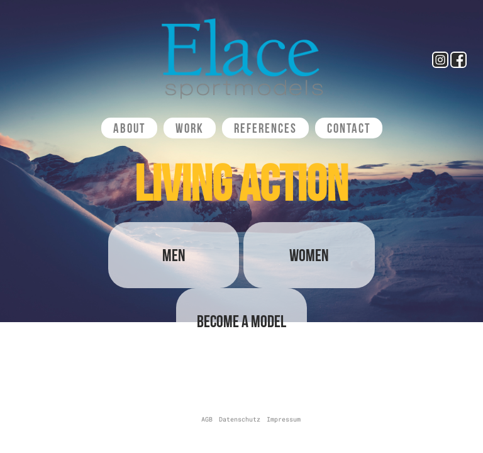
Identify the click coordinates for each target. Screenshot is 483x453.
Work (189, 128)
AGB (207, 419)
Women (309, 255)
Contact (348, 128)
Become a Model (241, 321)
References (265, 128)
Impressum (284, 419)
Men (174, 255)
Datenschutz (239, 419)
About (129, 128)
